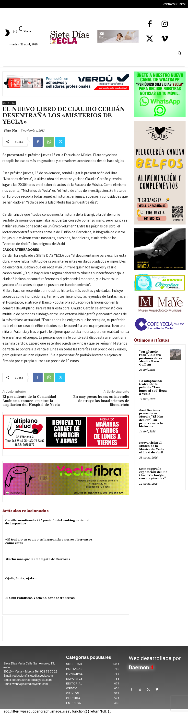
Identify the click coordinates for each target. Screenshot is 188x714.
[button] (179, 53)
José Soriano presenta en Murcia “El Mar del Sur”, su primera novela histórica (151, 418)
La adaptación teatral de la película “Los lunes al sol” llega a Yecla (153, 387)
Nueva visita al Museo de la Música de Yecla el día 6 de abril (151, 447)
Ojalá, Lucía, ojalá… (21, 578)
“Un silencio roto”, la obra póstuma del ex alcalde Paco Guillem (151, 358)
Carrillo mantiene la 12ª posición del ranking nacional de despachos (47, 522)
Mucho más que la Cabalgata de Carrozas (37, 559)
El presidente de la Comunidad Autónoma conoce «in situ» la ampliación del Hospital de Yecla (31, 401)
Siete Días (10, 130)
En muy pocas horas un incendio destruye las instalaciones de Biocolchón (101, 401)
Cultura (9, 103)
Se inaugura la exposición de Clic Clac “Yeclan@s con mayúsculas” (153, 473)
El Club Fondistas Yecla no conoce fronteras (40, 598)
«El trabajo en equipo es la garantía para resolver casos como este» (49, 541)
